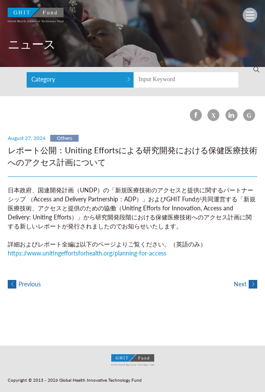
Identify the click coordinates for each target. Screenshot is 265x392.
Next (245, 284)
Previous (24, 284)
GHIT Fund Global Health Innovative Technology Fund (36, 17)
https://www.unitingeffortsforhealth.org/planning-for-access (87, 253)
